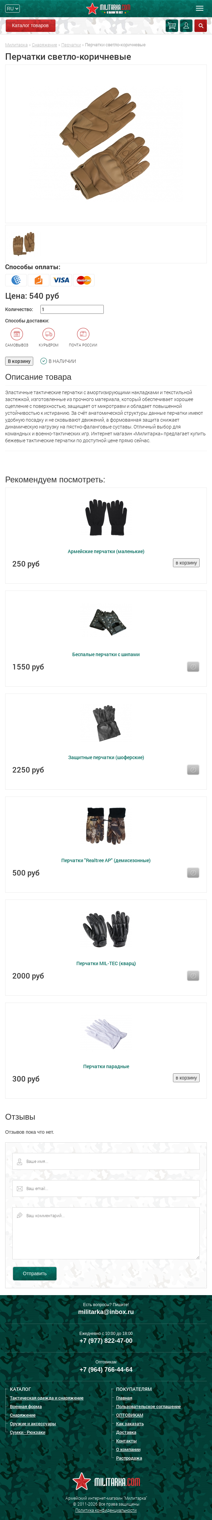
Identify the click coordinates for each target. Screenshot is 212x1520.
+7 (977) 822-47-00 (106, 1340)
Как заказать (130, 1423)
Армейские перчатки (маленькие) (106, 551)
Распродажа (129, 1458)
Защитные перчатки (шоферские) (106, 757)
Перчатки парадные (106, 1066)
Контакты (126, 1441)
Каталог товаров (30, 25)
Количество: (19, 309)
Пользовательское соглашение (148, 1406)
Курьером (49, 337)
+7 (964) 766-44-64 (106, 1369)
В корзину (19, 361)
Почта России (83, 337)
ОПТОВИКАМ (129, 1415)
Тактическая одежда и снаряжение (47, 1398)
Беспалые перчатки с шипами (106, 654)
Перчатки (71, 45)
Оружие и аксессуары (33, 1423)
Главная (124, 1398)
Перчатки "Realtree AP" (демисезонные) (106, 860)
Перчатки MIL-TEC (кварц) (106, 963)
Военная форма (26, 1406)
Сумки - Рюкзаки (27, 1432)
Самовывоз (16, 337)
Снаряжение (44, 45)
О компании (128, 1449)
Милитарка (16, 45)
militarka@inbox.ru (106, 1311)
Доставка (126, 1432)
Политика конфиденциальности (106, 1510)
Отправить (35, 1273)
